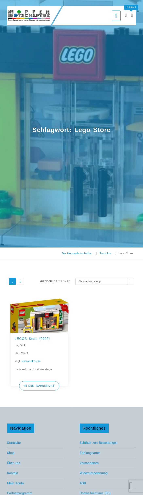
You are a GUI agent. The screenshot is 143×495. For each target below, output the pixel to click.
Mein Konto (15, 483)
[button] (39, 385)
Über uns (13, 463)
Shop (11, 453)
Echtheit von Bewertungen (99, 443)
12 (55, 281)
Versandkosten (31, 361)
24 (60, 281)
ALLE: (67, 281)
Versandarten (89, 463)
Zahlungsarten (90, 453)
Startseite (14, 443)
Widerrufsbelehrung (94, 473)
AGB (83, 483)
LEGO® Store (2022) (32, 338)
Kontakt (12, 473)
